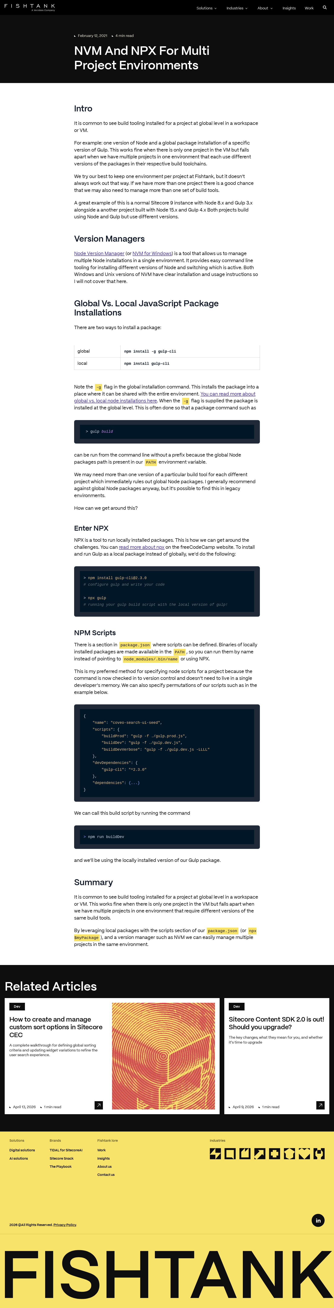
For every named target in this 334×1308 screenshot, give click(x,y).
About (265, 8)
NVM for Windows (152, 253)
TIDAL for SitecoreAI (66, 1150)
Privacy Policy (64, 1224)
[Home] (30, 7)
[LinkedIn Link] (318, 1220)
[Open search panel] (325, 7)
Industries (237, 8)
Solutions (207, 8)
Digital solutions (22, 1150)
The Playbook (61, 1166)
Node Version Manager (99, 253)
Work (309, 8)
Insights (289, 8)
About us (104, 1166)
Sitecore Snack (61, 1158)
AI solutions (18, 1158)
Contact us (106, 1174)
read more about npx (141, 547)
